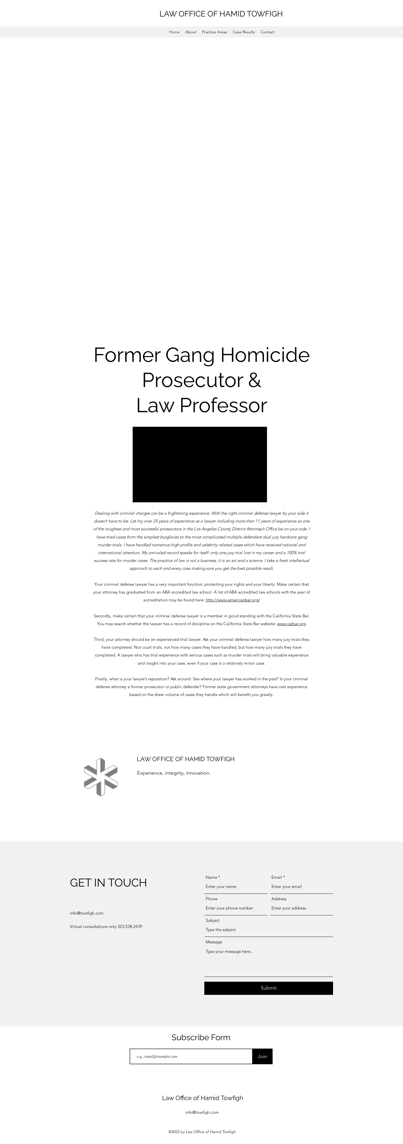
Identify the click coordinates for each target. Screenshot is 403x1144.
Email (276, 877)
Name (211, 877)
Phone (211, 899)
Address (278, 899)
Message (214, 942)
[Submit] (268, 988)
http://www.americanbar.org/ (233, 600)
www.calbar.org (291, 623)
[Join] (262, 1056)
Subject (212, 920)
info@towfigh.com (87, 913)
